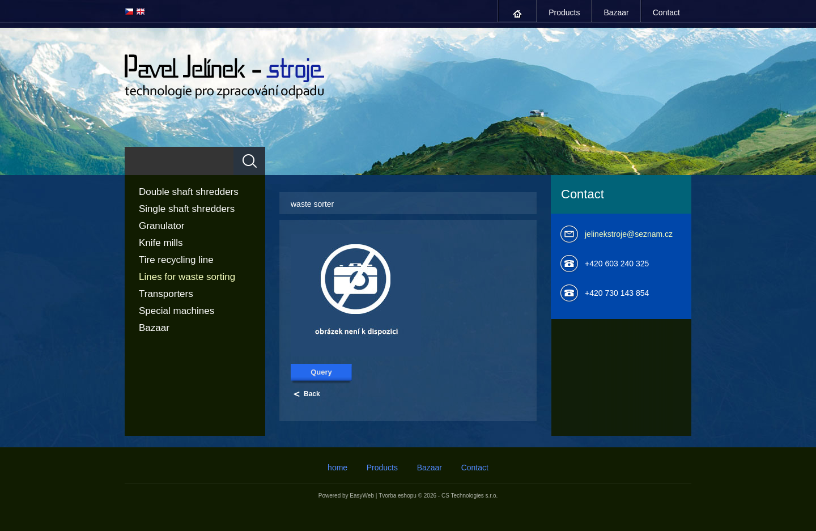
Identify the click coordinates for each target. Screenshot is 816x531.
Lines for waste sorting (187, 276)
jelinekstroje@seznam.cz (629, 234)
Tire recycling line (176, 259)
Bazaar (616, 12)
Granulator (161, 225)
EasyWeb (362, 495)
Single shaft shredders (187, 208)
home (517, 14)
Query (321, 372)
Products (564, 12)
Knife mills (160, 242)
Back (312, 394)
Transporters (166, 293)
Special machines (176, 310)
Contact (666, 12)
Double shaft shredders (189, 191)
